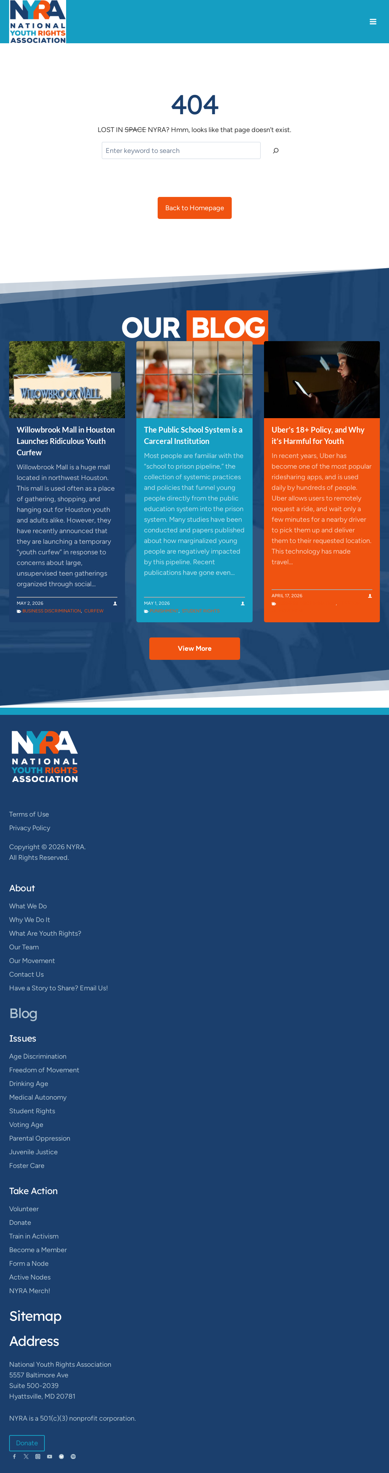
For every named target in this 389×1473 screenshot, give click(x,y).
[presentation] (67, 380)
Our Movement (32, 961)
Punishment (164, 611)
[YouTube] (49, 1456)
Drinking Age (28, 1084)
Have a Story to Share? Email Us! (58, 988)
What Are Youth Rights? (45, 933)
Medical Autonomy (37, 1097)
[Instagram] (38, 1456)
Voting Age (26, 1124)
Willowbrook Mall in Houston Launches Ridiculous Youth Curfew (66, 441)
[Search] (275, 150)
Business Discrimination (51, 611)
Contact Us (26, 974)
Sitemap (35, 1315)
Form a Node (29, 1263)
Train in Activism (34, 1236)
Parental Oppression (39, 1138)
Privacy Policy (29, 828)
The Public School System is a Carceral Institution (193, 435)
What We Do (28, 906)
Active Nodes (30, 1277)
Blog (23, 1012)
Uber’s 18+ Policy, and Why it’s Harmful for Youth (318, 435)
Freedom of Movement (44, 1070)
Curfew (94, 611)
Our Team (24, 947)
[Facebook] (14, 1456)
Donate (20, 1222)
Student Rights (201, 611)
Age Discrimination (37, 1056)
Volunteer (24, 1209)
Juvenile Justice (33, 1152)
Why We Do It (29, 920)
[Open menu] (373, 22)
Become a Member (38, 1250)
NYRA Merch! (29, 1291)
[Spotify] (73, 1456)
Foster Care (26, 1165)
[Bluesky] (61, 1456)
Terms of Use (29, 814)
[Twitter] (26, 1456)
